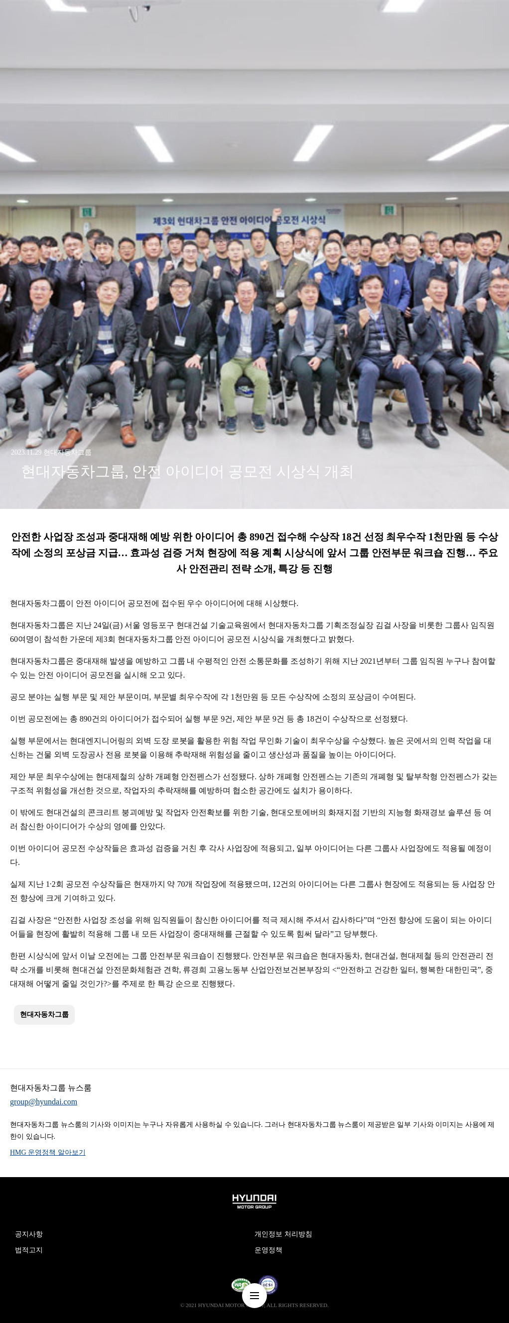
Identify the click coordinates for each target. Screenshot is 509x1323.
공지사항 (29, 1234)
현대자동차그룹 (44, 1014)
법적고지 (29, 1250)
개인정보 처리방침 (283, 1234)
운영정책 (268, 1250)
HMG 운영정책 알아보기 (48, 1152)
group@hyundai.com (43, 1101)
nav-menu (254, 1295)
